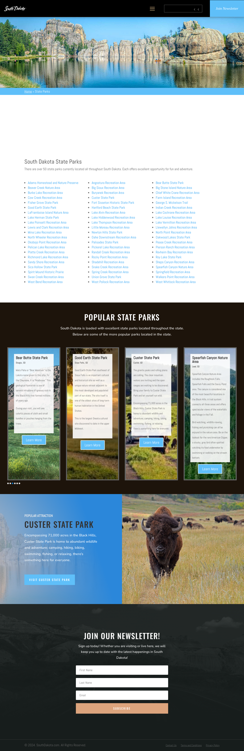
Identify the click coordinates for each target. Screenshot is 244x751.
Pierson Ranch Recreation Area (175, 247)
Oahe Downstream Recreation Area (114, 237)
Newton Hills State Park (107, 232)
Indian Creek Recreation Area (174, 207)
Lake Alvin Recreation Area (108, 212)
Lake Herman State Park (43, 217)
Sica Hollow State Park (42, 267)
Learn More (46, 443)
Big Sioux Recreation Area (108, 187)
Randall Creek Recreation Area (111, 252)
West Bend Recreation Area (45, 282)
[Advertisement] (122, 123)
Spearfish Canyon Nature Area (174, 267)
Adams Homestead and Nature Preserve (53, 183)
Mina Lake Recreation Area (45, 232)
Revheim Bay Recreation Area (174, 252)
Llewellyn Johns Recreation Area (176, 227)
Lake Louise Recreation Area (174, 217)
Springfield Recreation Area (173, 272)
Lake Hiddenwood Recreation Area (113, 217)
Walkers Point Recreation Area (175, 277)
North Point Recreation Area (173, 232)
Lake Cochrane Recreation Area (175, 212)
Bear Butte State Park (170, 183)
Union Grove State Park (106, 277)
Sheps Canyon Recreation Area (175, 262)
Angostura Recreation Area (108, 183)
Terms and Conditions (191, 745)
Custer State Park (103, 197)
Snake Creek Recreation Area (110, 267)
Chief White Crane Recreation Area (177, 192)
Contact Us (171, 745)
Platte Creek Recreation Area (46, 252)
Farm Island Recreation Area (174, 197)
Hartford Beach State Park (108, 207)
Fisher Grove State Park (43, 202)
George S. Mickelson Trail (172, 202)
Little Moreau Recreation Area (110, 227)
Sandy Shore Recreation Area (46, 262)
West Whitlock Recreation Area (176, 282)
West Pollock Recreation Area (110, 282)
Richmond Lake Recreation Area (48, 257)
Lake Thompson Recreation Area (112, 222)
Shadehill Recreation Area (108, 262)
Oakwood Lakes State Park (173, 237)
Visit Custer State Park (49, 580)
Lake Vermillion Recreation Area (176, 222)
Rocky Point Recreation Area (110, 257)
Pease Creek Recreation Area (174, 242)
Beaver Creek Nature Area (44, 187)
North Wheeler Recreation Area (47, 237)
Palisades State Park (105, 242)
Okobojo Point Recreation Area (47, 242)
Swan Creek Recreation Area (46, 277)
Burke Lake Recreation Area (45, 192)
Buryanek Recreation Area (108, 192)
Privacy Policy (213, 745)
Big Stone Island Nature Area (174, 187)
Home (28, 91)
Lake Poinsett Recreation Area (47, 222)
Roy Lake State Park (168, 257)
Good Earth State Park (42, 207)
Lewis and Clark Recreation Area (48, 227)
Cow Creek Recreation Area (45, 197)
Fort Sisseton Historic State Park (113, 202)
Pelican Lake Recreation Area (46, 247)
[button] (8, 483)
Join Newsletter (227, 8)
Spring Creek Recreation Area (110, 272)
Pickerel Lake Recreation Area (111, 247)
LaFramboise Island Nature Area (48, 212)
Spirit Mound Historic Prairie (46, 272)
